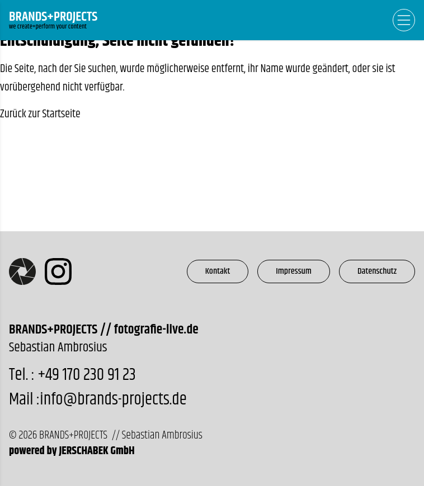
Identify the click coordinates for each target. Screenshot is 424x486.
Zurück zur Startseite (40, 114)
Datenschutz (377, 271)
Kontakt (217, 271)
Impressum (294, 271)
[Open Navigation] (404, 20)
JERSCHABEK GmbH (96, 451)
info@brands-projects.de (113, 399)
